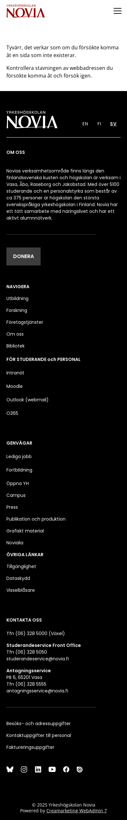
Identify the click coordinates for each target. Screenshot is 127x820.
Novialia (14, 543)
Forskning (16, 310)
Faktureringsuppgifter (30, 747)
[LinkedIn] (38, 769)
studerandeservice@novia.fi (37, 659)
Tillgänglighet (21, 566)
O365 (12, 413)
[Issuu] (80, 769)
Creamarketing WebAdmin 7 (76, 810)
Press (12, 507)
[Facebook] (66, 769)
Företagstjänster (24, 322)
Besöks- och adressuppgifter (38, 723)
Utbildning (17, 298)
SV (113, 124)
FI (99, 124)
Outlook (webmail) (27, 400)
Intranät (15, 373)
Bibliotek (15, 346)
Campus (16, 495)
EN (85, 124)
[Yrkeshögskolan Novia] (25, 10)
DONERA (23, 256)
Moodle (14, 386)
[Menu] (117, 10)
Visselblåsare (20, 590)
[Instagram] (24, 769)
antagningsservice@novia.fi (37, 691)
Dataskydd (18, 578)
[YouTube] (52, 769)
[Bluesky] (10, 769)
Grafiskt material (25, 531)
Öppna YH (17, 483)
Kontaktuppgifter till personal (38, 735)
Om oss (15, 334)
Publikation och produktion (36, 519)
